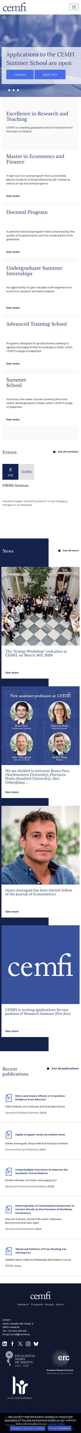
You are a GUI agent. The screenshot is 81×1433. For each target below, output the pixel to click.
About (60, 1304)
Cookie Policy (56, 1426)
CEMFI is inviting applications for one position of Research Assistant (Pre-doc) (37, 1012)
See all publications (65, 1068)
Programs (37, 1304)
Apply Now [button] (50, 74)
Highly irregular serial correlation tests (40, 1134)
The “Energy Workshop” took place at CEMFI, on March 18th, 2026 (36, 653)
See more (13, 196)
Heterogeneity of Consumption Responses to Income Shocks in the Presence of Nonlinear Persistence (44, 1209)
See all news (71, 550)
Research (23, 1304)
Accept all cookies (59, 1430)
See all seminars (68, 451)
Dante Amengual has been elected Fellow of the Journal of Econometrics (38, 892)
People (49, 1304)
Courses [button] (20, 74)
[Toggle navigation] (73, 7)
